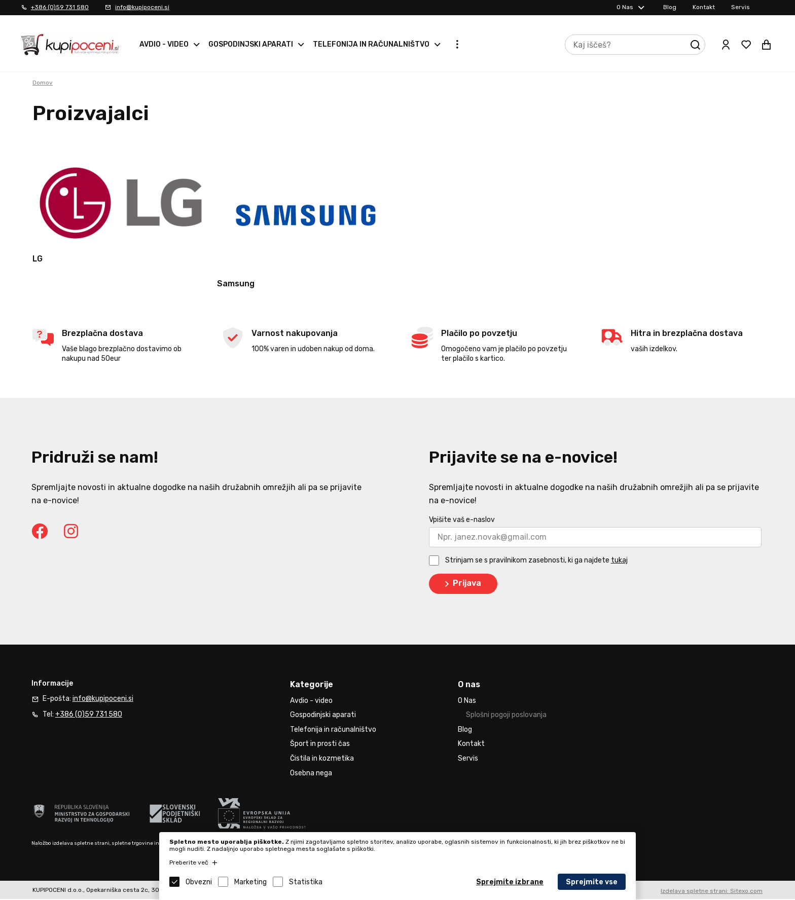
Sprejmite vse (592, 882)
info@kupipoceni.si (142, 7)
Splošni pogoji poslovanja (506, 716)
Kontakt (704, 7)
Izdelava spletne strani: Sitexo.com (712, 892)
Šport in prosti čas (320, 745)
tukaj (619, 561)
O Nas (625, 7)
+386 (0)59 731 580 (60, 7)
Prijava (461, 585)
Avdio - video (164, 44)
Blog (669, 7)
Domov (42, 82)
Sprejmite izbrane (510, 882)
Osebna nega (311, 774)
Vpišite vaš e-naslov (462, 521)
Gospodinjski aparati (250, 44)
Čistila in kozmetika (322, 760)
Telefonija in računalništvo (371, 44)
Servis (740, 7)
